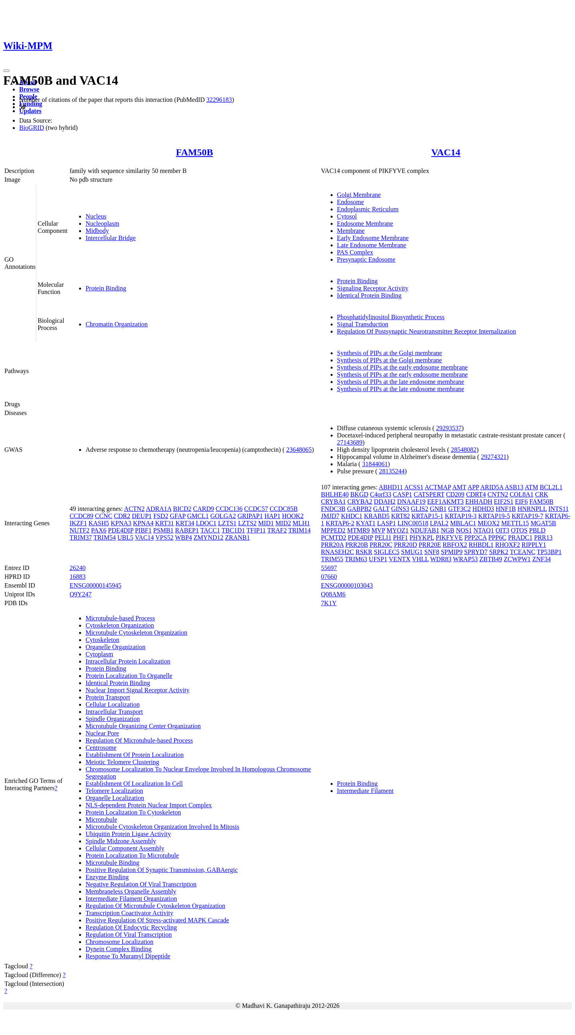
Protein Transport (107, 697)
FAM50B (194, 152)
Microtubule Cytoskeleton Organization (136, 632)
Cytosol (347, 216)
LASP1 (386, 523)
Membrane (351, 230)
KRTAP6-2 (340, 523)
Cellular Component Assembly (124, 848)
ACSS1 (413, 487)
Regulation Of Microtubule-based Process (139, 740)
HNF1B (506, 508)
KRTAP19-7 (527, 516)
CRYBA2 (359, 501)
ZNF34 (541, 559)
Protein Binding (105, 288)
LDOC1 (206, 523)
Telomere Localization (114, 790)
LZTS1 (227, 523)
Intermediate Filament (365, 790)
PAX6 (99, 530)
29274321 (493, 456)
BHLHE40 (335, 494)
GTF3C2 (459, 508)
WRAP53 (465, 559)
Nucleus (95, 216)
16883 (77, 576)
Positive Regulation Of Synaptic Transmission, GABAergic (161, 869)
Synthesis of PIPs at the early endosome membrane (402, 367)
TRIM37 (80, 537)
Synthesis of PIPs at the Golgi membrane (389, 353)
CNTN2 (498, 494)
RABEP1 (187, 530)
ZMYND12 (209, 537)
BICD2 (182, 508)
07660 (329, 576)
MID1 (266, 523)
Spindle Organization (112, 718)
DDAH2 (384, 501)
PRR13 (543, 537)
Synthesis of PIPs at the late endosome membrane (400, 381)
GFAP (177, 516)
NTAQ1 (484, 530)
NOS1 (464, 530)
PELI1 (383, 537)
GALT (381, 508)
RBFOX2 (454, 544)
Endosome (350, 202)
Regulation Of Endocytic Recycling (131, 927)
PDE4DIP (120, 530)
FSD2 (160, 516)
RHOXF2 (507, 544)
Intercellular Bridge (110, 237)
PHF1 (400, 537)
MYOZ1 (397, 530)
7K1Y (329, 603)
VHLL (420, 559)
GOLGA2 (223, 516)
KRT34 (184, 523)
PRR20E (429, 544)
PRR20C (381, 544)
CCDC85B (283, 508)
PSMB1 (163, 530)
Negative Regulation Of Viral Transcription (140, 884)
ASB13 (514, 487)
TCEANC (522, 551)
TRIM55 (332, 559)
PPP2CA (475, 537)
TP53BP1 (549, 551)
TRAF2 (277, 530)
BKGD (359, 494)
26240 (77, 567)
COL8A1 (521, 494)
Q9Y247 (80, 594)
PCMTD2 (333, 537)
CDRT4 (476, 494)
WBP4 (183, 537)
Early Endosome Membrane (373, 237)
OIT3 (503, 530)
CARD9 (203, 508)
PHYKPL (422, 537)
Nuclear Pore (102, 733)
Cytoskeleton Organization (119, 625)
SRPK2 (498, 551)
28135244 (391, 471)
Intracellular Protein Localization (127, 661)
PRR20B (356, 544)
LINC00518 (412, 523)
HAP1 (272, 516)
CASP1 (402, 494)
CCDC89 (81, 516)
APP (473, 487)
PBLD (537, 530)
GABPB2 (359, 508)
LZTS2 (247, 523)
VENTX (399, 559)
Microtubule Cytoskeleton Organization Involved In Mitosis (162, 826)
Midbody (97, 230)
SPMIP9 (451, 551)
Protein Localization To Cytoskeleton (133, 812)
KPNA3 (121, 523)
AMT (459, 487)
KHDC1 (351, 516)
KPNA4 (143, 523)
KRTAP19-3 (461, 516)
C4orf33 (380, 494)
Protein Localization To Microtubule (132, 855)
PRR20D (405, 544)
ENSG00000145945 (95, 585)
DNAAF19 (411, 501)
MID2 (283, 523)
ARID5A (492, 487)
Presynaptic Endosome (366, 259)
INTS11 (558, 508)
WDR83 (440, 559)
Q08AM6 (333, 594)
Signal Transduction (362, 324)
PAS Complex (355, 252)
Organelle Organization (115, 647)
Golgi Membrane (359, 194)
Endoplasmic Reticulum (368, 209)
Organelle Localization (114, 798)
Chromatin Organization (116, 324)
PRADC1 (520, 537)
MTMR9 (358, 530)
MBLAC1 (463, 523)
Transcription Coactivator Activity (129, 913)
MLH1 (301, 523)
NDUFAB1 (424, 530)
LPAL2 (439, 523)
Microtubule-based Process (120, 618)
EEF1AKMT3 (445, 501)
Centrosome (100, 747)
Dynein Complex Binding (118, 949)
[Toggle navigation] (6, 71)
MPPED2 (333, 530)
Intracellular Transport (114, 711)
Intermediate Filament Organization (131, 898)
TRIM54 (104, 537)
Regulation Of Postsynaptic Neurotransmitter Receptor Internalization (426, 331)
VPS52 (164, 537)
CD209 (455, 494)
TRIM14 (299, 530)
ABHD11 (391, 487)
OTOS (519, 530)
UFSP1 (378, 559)
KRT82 (400, 516)
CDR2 (122, 516)
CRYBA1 (333, 501)
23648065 (299, 449)
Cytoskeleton (102, 639)
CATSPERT (429, 494)
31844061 (375, 464)
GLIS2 (419, 508)
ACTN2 (134, 508)
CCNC (104, 516)
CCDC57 (256, 508)
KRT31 (164, 523)
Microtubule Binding (112, 862)
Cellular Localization (112, 704)
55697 (329, 567)
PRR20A (332, 544)
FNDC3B (333, 508)
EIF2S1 (504, 501)
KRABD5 (376, 516)
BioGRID (31, 127)
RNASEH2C (337, 551)
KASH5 (99, 523)
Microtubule (101, 819)
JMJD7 (330, 516)
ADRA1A (158, 508)
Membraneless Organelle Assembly (130, 891)
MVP (378, 530)
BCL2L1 (551, 487)
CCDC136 (229, 508)
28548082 (463, 449)
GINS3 (400, 508)
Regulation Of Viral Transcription (128, 934)
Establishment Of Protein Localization (134, 754)
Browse (29, 89)
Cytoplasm (99, 654)
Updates (30, 110)
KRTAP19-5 (494, 516)
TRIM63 (356, 559)
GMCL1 (198, 516)
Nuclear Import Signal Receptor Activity (137, 690)
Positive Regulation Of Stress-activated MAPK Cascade (157, 920)
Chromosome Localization (119, 941)
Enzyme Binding (107, 877)
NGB (447, 530)
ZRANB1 (237, 537)
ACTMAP (437, 487)
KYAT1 (365, 523)
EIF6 (521, 501)
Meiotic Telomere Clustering (122, 762)
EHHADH (478, 501)
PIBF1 (143, 530)
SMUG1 (411, 551)
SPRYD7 (476, 551)
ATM (531, 487)
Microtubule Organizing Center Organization (143, 726)
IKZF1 (78, 523)
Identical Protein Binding (369, 295)
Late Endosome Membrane (371, 245)
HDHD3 (483, 508)
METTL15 (515, 523)
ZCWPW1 (517, 559)
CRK (541, 494)
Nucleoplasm (102, 223)
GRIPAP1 (250, 516)
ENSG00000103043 (347, 585)
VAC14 (445, 152)
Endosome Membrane (365, 223)
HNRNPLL (532, 508)
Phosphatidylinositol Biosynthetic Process (390, 317)
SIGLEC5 (386, 551)
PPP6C (497, 537)
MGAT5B (543, 523)
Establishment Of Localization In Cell (134, 783)
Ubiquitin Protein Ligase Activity (128, 833)
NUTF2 (79, 530)
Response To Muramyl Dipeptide (127, 956)
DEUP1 (142, 516)
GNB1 (438, 508)
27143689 (350, 442)
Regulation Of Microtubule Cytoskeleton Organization (155, 905)
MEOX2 (489, 523)
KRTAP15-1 (428, 516)
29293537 (449, 428)
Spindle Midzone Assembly (120, 841)
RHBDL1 (481, 544)
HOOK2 (292, 516)
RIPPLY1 (533, 544)
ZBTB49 (491, 559)
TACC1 (210, 530)
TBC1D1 (233, 530)
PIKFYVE (449, 537)
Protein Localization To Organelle (128, 675)
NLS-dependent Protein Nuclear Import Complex (148, 805)
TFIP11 (256, 530)
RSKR (364, 551)
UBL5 (125, 537)
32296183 (219, 99)
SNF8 (431, 551)
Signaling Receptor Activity (372, 288)
